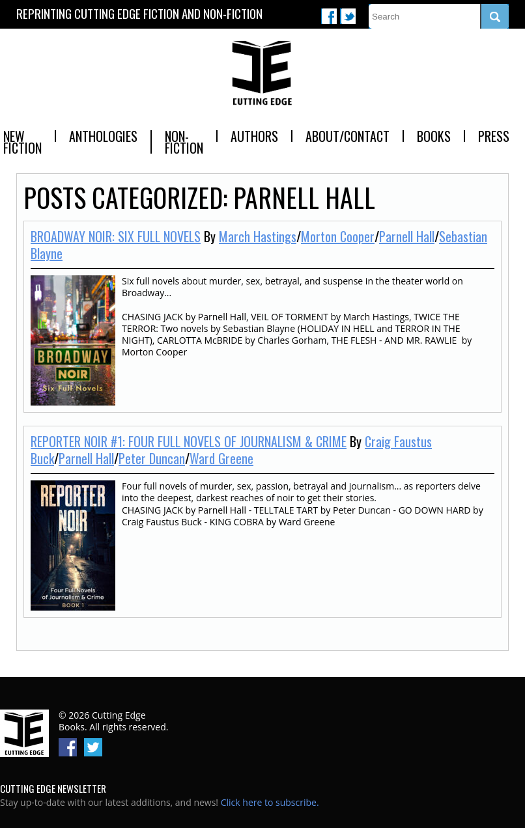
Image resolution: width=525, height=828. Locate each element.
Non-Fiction (184, 142)
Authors (254, 136)
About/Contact (347, 136)
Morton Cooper (338, 236)
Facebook (329, 16)
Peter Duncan (152, 458)
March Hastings (257, 236)
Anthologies (103, 136)
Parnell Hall (406, 236)
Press (493, 136)
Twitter (348, 16)
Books (434, 136)
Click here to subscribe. (270, 802)
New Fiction (22, 142)
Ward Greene (221, 458)
